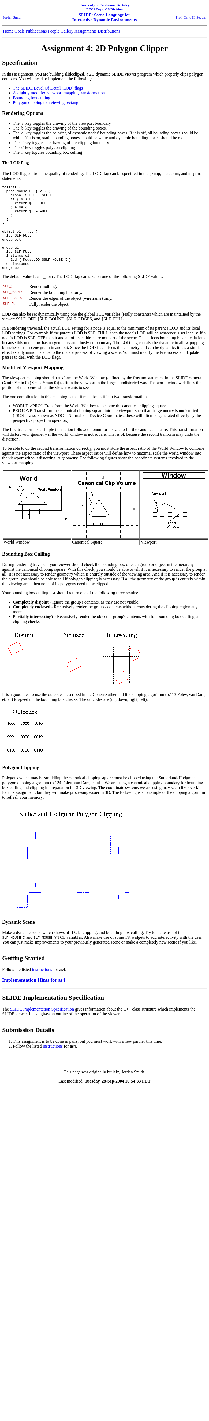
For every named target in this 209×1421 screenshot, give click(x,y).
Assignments (85, 31)
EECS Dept (94, 9)
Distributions (109, 31)
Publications (36, 31)
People (54, 31)
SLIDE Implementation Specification (42, 1026)
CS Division (114, 9)
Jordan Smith (12, 17)
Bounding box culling (31, 97)
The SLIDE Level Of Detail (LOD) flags (48, 88)
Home (8, 31)
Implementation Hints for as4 (33, 997)
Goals (19, 31)
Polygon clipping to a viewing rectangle (47, 102)
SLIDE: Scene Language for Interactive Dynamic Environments (104, 17)
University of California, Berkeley (104, 5)
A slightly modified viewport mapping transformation (59, 93)
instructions (42, 986)
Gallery (67, 31)
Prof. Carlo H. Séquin (191, 17)
